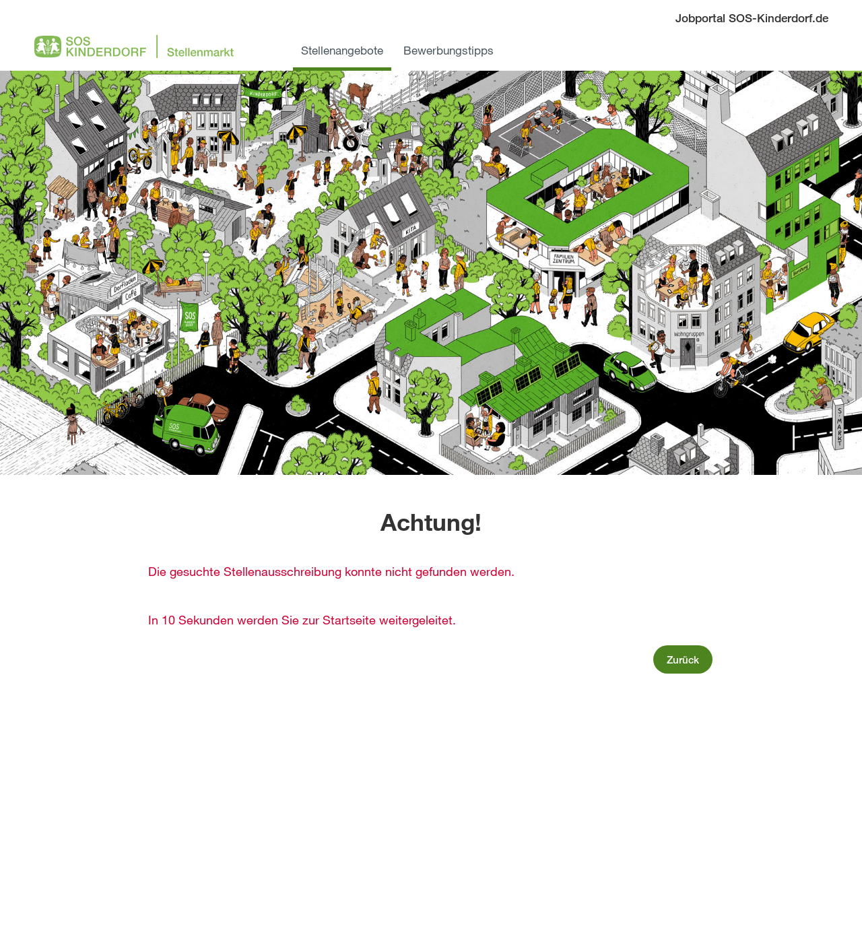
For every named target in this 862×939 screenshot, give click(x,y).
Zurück (683, 659)
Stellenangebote (342, 50)
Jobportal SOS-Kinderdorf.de (751, 18)
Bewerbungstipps (448, 50)
